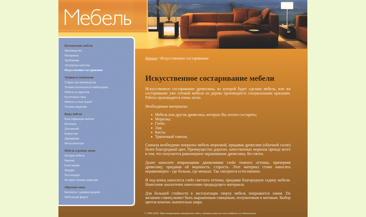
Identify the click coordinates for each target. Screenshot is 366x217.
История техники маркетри (81, 180)
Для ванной (71, 128)
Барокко (69, 160)
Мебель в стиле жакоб (78, 101)
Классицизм (71, 165)
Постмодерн (72, 175)
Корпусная (71, 133)
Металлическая (74, 143)
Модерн (69, 170)
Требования (71, 60)
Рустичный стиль (75, 97)
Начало (151, 58)
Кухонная (70, 123)
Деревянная (71, 138)
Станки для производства (80, 82)
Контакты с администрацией (82, 192)
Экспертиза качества (77, 65)
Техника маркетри (75, 106)
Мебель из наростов (76, 92)
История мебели (74, 155)
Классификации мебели (79, 119)
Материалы (71, 55)
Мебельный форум (76, 197)
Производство (73, 50)
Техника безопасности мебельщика (86, 87)
